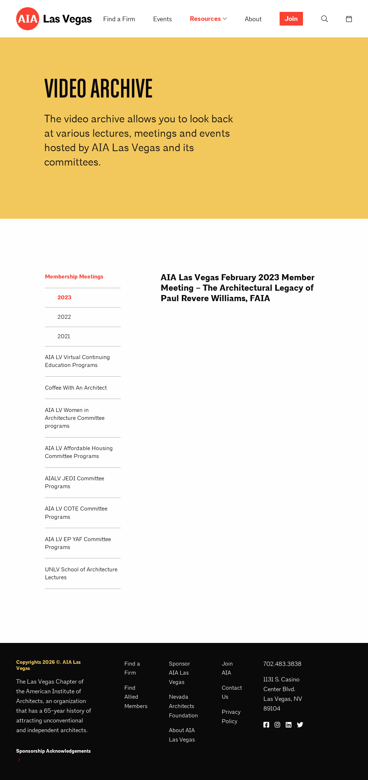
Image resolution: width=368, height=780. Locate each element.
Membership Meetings (74, 276)
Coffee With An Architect (76, 387)
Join (291, 18)
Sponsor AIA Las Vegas (179, 672)
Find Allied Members (135, 696)
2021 (64, 336)
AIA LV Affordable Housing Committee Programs (79, 452)
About (253, 19)
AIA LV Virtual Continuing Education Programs (77, 361)
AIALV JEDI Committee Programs (74, 482)
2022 (64, 316)
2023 (64, 297)
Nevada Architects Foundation (183, 705)
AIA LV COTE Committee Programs (76, 512)
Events (162, 19)
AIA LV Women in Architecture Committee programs (75, 418)
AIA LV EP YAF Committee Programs (78, 543)
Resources (205, 18)
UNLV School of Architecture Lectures (81, 573)
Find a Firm (119, 19)
